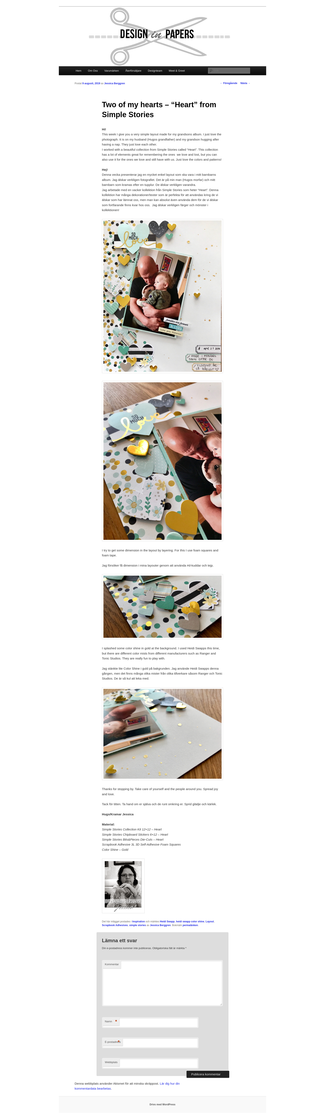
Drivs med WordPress (163, 1104)
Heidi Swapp (167, 921)
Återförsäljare (133, 70)
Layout (210, 921)
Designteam (155, 70)
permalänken (190, 925)
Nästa (245, 83)
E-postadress (113, 1042)
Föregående (228, 83)
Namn (111, 1022)
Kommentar (112, 964)
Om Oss (93, 70)
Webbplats (111, 1062)
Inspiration (138, 921)
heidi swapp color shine (190, 921)
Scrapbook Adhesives (115, 925)
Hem (78, 70)
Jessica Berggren (114, 83)
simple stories (137, 925)
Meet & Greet (177, 70)
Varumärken (111, 70)
